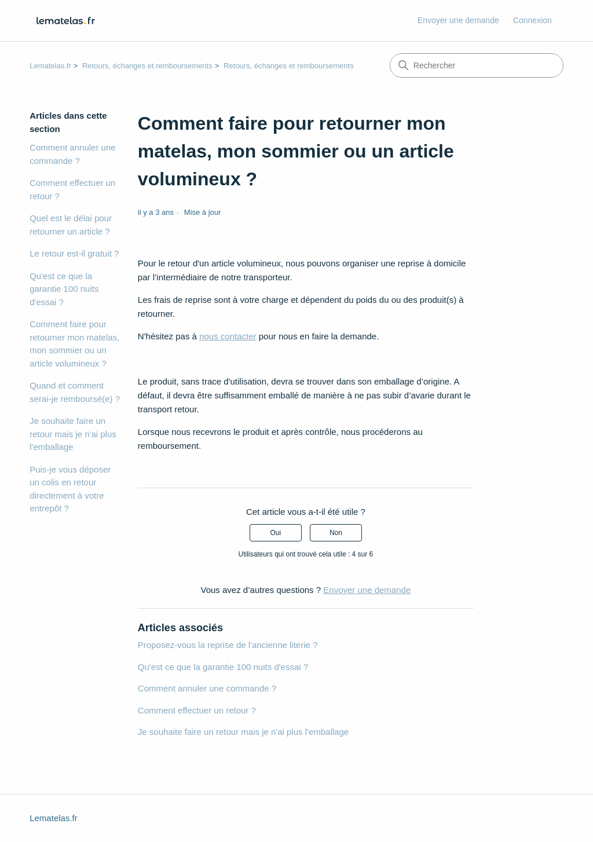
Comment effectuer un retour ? (72, 189)
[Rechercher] (476, 65)
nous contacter (227, 336)
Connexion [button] (532, 20)
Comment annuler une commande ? (72, 154)
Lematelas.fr (50, 65)
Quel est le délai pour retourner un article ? (71, 224)
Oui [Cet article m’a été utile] (275, 533)
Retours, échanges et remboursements (147, 65)
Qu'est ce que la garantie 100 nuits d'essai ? (64, 289)
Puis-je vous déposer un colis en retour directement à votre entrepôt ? (70, 489)
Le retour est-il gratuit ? (74, 253)
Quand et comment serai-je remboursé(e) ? (75, 392)
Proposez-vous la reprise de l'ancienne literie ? (228, 645)
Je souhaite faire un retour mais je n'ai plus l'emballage (73, 434)
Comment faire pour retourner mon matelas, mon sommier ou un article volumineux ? (74, 343)
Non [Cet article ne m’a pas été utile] (336, 533)
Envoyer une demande (458, 20)
